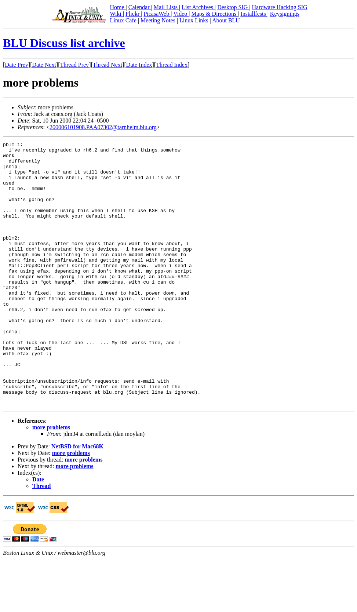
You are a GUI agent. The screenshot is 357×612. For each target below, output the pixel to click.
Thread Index (171, 65)
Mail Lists (166, 7)
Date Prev (16, 65)
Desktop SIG (233, 7)
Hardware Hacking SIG (279, 7)
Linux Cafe (124, 20)
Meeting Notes (159, 20)
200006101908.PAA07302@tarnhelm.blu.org (103, 127)
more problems (51, 480)
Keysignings (284, 14)
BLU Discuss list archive (64, 43)
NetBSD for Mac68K (77, 499)
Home (117, 7)
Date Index (139, 65)
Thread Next (107, 65)
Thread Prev (74, 65)
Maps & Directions (214, 14)
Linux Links (194, 20)
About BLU (226, 20)
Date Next (44, 65)
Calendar (139, 7)
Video (181, 14)
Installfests (253, 14)
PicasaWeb (157, 14)
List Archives (198, 7)
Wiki (116, 14)
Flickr (133, 14)
